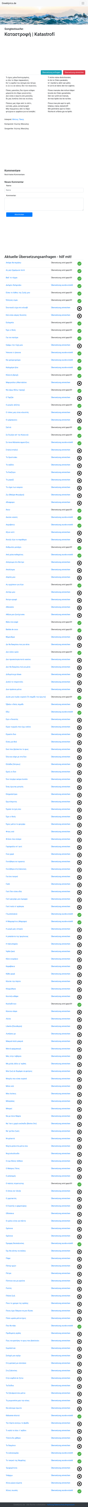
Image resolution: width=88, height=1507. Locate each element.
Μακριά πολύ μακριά (14, 1041)
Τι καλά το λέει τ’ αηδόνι (16, 1430)
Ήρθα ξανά (10, 951)
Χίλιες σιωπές (12, 1490)
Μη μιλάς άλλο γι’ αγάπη (16, 1064)
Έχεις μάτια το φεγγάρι (15, 824)
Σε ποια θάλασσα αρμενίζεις (17, 442)
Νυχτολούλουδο (12, 1153)
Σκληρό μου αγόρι (13, 1356)
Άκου (8, 510)
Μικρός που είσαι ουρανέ (16, 1079)
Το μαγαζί (10, 480)
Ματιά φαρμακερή (13, 1049)
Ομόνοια (9, 1228)
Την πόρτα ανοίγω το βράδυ (17, 1423)
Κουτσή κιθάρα (12, 996)
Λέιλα (8, 1019)
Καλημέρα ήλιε (12, 367)
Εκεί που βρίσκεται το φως (17, 749)
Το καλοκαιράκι (12, 1453)
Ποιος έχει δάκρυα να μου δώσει (19, 1311)
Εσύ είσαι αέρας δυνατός (16, 315)
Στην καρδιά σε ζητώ (14, 1378)
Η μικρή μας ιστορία (14, 929)
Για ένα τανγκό (12, 876)
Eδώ (7, 712)
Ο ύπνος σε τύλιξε (13, 1191)
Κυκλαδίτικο (11, 1004)
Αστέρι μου (10, 592)
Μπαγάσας (10, 1101)
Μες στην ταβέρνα (13, 1056)
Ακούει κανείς (12, 517)
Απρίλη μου (10, 577)
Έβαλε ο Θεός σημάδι (15, 704)
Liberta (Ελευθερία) (14, 1026)
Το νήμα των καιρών (14, 487)
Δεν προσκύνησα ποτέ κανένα (18, 659)
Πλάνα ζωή (10, 1296)
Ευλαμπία (10, 322)
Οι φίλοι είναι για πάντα (16, 1221)
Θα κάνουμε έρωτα (14, 1408)
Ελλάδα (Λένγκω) (13, 764)
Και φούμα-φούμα (13, 360)
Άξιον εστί (10, 532)
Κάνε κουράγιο (12, 959)
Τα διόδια (10, 1385)
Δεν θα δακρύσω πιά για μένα (18, 667)
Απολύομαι (10, 569)
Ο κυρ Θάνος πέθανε (14, 1161)
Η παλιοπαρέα (12, 944)
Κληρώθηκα (11, 989)
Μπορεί (9, 1108)
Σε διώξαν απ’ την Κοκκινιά (17, 435)
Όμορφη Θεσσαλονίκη (15, 1243)
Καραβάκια (10, 966)
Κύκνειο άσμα (11, 1011)
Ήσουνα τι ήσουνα (13, 352)
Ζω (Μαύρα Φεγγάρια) (15, 495)
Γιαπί (8, 884)
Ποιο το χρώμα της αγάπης (17, 1303)
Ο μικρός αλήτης (13, 405)
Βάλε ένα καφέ (12, 622)
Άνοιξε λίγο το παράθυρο (16, 540)
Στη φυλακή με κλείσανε (16, 1363)
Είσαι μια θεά (11, 742)
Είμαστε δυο (11, 734)
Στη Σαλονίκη (11, 1370)
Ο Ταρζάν (10, 397)
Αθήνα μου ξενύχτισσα (15, 614)
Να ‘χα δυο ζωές (12, 1131)
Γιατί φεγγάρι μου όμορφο (17, 899)
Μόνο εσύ (10, 1086)
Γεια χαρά (10, 854)
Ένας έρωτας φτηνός (14, 787)
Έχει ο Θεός (11, 330)
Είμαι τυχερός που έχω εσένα (18, 727)
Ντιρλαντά (10, 1138)
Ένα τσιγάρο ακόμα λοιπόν (17, 779)
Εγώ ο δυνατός (12, 719)
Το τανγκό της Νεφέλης (16, 1460)
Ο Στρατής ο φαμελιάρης (16, 1206)
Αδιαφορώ (10, 502)
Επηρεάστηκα (11, 794)
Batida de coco (12, 629)
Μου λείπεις (11, 1094)
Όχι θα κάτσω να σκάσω (16, 1251)
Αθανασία (10, 607)
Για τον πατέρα (12, 337)
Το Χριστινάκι (11, 457)
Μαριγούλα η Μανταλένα (16, 382)
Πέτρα (8, 1273)
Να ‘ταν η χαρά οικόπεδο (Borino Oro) (21, 1123)
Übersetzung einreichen (74, 72)
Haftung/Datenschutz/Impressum (60, 1505)
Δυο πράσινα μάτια (13, 689)
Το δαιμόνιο (11, 1445)
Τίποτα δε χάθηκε (13, 1438)
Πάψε (8, 1258)
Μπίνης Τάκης (18, 119)
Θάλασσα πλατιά (12, 1415)
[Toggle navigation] (83, 3)
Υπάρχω (9, 1475)
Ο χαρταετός (11, 1198)
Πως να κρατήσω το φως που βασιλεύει (22, 1341)
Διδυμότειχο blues (13, 674)
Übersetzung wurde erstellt (62, 285)
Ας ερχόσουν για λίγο (15, 584)
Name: (9, 186)
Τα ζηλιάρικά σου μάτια (15, 1393)
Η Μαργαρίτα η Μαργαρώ (16, 921)
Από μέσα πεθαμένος (14, 555)
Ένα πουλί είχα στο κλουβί (17, 307)
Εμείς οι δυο (11, 772)
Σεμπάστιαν (11, 1348)
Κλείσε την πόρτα (13, 981)
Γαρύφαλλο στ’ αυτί (14, 846)
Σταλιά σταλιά (12, 450)
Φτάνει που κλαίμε (13, 839)
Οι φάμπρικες (11, 420)
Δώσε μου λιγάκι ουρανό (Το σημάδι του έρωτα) (26, 697)
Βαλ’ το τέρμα (11, 278)
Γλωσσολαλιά (11, 914)
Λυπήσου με (11, 1034)
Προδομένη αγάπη (13, 1333)
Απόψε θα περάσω (13, 263)
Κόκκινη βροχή (12, 375)
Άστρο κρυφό (11, 599)
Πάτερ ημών (11, 1266)
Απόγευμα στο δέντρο (15, 562)
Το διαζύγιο (10, 472)
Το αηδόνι (10, 465)
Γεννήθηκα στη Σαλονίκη (16, 869)
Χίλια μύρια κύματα (14, 1483)
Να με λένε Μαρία (13, 1116)
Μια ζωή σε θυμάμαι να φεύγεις (19, 1071)
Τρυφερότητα (11, 1468)
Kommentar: (11, 195)
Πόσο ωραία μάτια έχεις (16, 1318)
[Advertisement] (44, 54)
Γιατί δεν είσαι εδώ (14, 891)
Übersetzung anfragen (51, 72)
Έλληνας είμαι (12, 300)
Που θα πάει (11, 1326)
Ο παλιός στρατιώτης (15, 1183)
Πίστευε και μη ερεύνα (15, 1281)
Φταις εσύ (10, 831)
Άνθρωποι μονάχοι (13, 547)
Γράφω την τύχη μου (14, 345)
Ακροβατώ (10, 525)
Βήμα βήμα (10, 637)
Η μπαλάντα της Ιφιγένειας (17, 936)
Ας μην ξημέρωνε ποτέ (15, 270)
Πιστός (9, 1288)
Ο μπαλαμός (11, 1176)
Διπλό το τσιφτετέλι (14, 682)
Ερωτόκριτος (11, 802)
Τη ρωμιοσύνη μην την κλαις (17, 1400)
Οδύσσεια (10, 1213)
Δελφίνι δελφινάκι (13, 285)
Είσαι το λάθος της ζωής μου (18, 292)
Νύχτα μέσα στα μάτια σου (17, 1146)
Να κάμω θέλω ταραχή (15, 390)
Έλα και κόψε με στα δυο (16, 757)
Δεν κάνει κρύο (12, 652)
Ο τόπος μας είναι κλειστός (17, 412)
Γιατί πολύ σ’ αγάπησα (15, 906)
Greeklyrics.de (9, 3)
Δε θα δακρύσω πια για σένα (17, 644)
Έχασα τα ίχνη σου (13, 809)
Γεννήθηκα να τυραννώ (15, 861)
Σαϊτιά (8, 427)
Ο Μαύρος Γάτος (13, 1168)
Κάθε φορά (10, 974)
